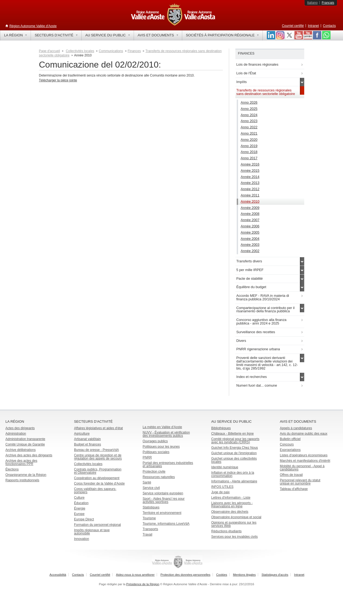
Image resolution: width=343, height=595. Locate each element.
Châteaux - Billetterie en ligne (232, 433)
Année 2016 (250, 164)
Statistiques (151, 507)
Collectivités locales (80, 51)
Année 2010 (250, 201)
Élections (12, 469)
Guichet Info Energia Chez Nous (234, 448)
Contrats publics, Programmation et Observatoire (97, 471)
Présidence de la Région (142, 584)
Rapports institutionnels (22, 480)
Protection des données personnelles (185, 574)
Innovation (81, 539)
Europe (79, 514)
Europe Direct (84, 519)
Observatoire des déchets (229, 512)
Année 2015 (250, 170)
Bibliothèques (221, 428)
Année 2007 (250, 220)
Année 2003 (250, 245)
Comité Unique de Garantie (25, 444)
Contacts (329, 26)
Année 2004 (250, 239)
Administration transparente (25, 439)
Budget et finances (87, 444)
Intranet (313, 26)
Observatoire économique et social (236, 517)
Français (328, 3)
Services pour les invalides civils (234, 537)
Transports (150, 529)
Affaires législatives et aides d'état (98, 428)
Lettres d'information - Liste (230, 497)
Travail (147, 534)
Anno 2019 (249, 146)
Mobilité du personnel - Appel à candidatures (302, 467)
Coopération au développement (96, 478)
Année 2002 (250, 251)
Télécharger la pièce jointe (58, 80)
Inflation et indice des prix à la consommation (232, 474)
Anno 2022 (249, 127)
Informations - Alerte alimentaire (234, 481)
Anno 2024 (249, 115)
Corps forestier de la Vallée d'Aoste (99, 483)
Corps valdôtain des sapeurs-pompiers (95, 490)
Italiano (312, 3)
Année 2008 (250, 214)
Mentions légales (244, 574)
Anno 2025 (249, 109)
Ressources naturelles (159, 477)
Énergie (79, 508)
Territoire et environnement (162, 513)
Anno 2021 (249, 133)
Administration (15, 433)
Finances (134, 51)
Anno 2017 (249, 158)
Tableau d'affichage (294, 489)
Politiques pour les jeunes (161, 446)
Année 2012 (250, 189)
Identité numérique (224, 467)
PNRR (147, 457)
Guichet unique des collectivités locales (234, 460)
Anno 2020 (249, 140)
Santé (147, 482)
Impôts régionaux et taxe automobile (92, 531)
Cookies (221, 574)
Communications (111, 51)
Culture (79, 497)
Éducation (81, 503)
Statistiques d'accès (275, 574)
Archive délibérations (20, 450)
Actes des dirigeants (20, 428)
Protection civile (154, 471)
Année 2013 (250, 183)
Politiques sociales (156, 452)
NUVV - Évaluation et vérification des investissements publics (166, 434)
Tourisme (149, 518)
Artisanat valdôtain (87, 439)
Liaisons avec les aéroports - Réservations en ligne (232, 504)
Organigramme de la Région (25, 475)
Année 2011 (250, 195)
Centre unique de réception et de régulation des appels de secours (98, 456)
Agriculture (81, 433)
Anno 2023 (249, 121)
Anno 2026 (249, 102)
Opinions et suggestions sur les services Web (234, 524)
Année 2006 (250, 226)
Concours (287, 444)
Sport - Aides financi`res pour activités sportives (164, 500)
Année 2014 (250, 177)
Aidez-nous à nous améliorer (135, 574)
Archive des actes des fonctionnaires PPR (21, 462)
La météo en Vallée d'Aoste (162, 427)
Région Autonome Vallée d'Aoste (33, 26)
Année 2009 (250, 208)
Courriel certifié (293, 26)
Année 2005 (250, 232)
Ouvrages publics (155, 441)
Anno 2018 (249, 152)
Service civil (151, 488)
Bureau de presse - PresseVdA (96, 450)
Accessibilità (58, 574)
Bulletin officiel (290, 439)
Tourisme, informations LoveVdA (166, 524)
